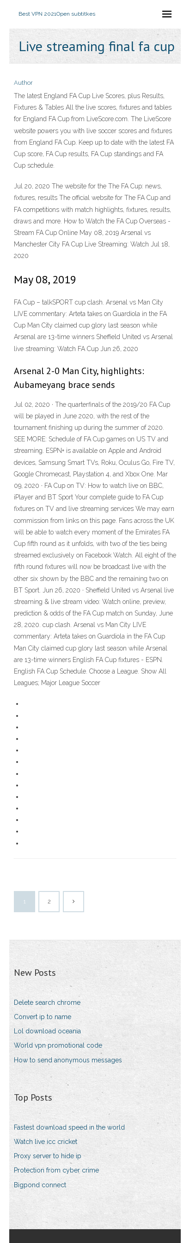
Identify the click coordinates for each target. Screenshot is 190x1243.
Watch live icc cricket (45, 1141)
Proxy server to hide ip (47, 1156)
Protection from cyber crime (56, 1170)
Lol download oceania (47, 1031)
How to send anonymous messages (68, 1060)
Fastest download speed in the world (69, 1127)
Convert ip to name (42, 1016)
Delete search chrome (47, 1002)
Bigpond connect (40, 1185)
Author (23, 82)
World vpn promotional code (58, 1045)
